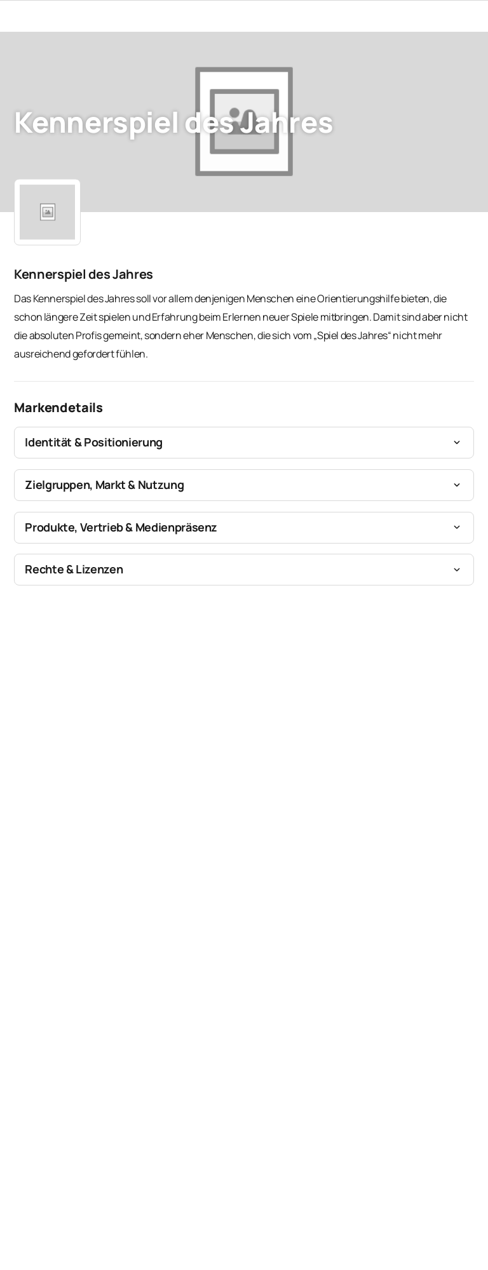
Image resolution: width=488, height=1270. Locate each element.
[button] (244, 442)
